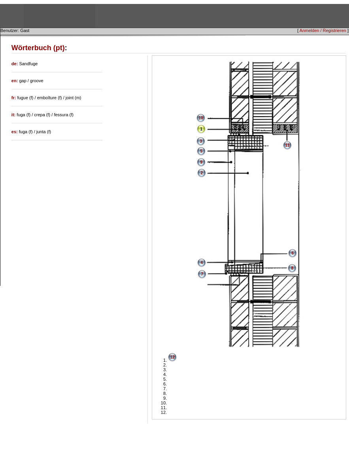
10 (201, 118)
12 (172, 357)
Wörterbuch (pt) (38, 48)
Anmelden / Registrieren (323, 30)
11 (287, 145)
